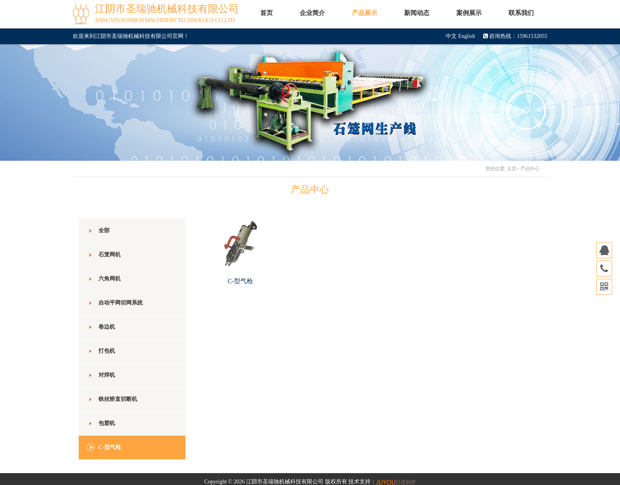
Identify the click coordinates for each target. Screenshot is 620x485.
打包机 (101, 351)
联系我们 (521, 12)
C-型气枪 (104, 447)
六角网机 (104, 279)
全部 (98, 231)
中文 (451, 36)
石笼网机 (104, 255)
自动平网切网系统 (115, 303)
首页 (266, 12)
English (466, 36)
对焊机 (101, 375)
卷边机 (101, 327)
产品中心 (529, 168)
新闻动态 (416, 12)
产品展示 (364, 12)
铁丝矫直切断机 (112, 399)
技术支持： (382, 482)
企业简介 (312, 12)
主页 (511, 168)
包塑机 (101, 423)
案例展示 (469, 12)
